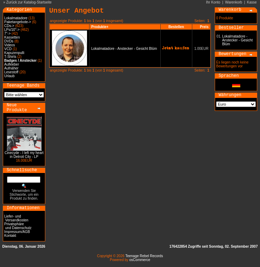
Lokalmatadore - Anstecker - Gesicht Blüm (124, 49)
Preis (204, 27)
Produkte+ (99, 27)
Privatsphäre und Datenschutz (18, 226)
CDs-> (9, 26)
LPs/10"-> (12, 30)
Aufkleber (11, 64)
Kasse (252, 2)
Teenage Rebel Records (144, 256)
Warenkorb (233, 2)
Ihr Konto (213, 2)
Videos (9, 45)
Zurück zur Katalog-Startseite (29, 2)
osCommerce (139, 260)
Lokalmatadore (15, 18)
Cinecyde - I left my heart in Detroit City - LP (24, 155)
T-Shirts (10, 57)
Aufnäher (11, 68)
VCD (8, 49)
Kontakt (10, 236)
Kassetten (12, 37)
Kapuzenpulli (14, 53)
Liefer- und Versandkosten (16, 218)
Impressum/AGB (17, 232)
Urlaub (9, 76)
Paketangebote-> (17, 22)
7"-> (7, 33)
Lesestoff (11, 72)
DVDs (8, 41)
